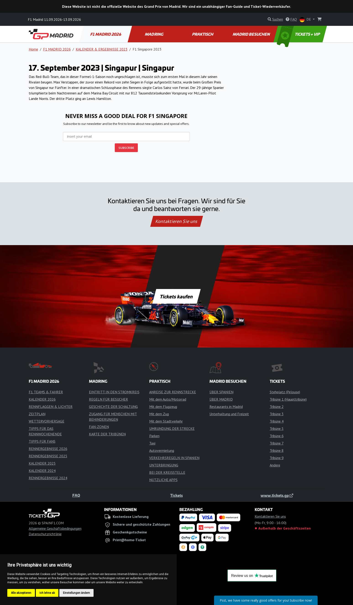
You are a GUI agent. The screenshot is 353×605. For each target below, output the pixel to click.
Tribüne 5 (277, 428)
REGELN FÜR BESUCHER (108, 399)
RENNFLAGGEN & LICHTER (51, 406)
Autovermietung (161, 450)
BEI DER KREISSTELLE (167, 472)
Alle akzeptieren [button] (21, 592)
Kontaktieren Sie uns (176, 221)
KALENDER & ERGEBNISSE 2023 (102, 49)
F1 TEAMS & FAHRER (46, 392)
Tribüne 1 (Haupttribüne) (288, 399)
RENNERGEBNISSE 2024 (48, 478)
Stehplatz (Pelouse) (285, 392)
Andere (275, 465)
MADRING (154, 34)
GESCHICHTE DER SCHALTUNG (113, 406)
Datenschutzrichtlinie (45, 534)
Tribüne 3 (277, 414)
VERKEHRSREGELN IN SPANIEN (174, 457)
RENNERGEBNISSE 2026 (48, 448)
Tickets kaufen (176, 296)
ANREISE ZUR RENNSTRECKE (172, 392)
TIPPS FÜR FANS (42, 441)
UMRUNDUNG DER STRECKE (172, 428)
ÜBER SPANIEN (221, 392)
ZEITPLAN (37, 414)
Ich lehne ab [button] (47, 592)
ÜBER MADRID (221, 399)
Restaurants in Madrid (226, 406)
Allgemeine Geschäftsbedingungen (55, 528)
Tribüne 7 (277, 443)
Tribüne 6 (277, 436)
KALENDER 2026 (42, 399)
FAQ (76, 495)
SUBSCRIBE (126, 148)
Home (33, 49)
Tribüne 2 (277, 406)
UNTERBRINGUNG (163, 465)
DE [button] (306, 19)
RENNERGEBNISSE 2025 (48, 456)
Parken (154, 436)
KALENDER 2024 (42, 470)
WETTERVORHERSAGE (46, 421)
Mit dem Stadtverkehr (166, 421)
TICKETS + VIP (299, 34)
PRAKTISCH (202, 34)
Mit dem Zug (159, 414)
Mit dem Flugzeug (163, 406)
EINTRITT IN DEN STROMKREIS (114, 392)
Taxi (152, 443)
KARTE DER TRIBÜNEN (107, 434)
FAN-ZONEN (99, 426)
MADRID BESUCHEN (251, 34)
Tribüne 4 (277, 421)
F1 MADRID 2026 (106, 34)
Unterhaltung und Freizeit (229, 414)
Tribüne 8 (277, 450)
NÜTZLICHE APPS (163, 479)
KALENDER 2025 (42, 463)
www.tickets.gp (277, 495)
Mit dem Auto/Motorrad (167, 399)
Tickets (176, 495)
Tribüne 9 (277, 457)
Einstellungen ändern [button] (76, 592)
